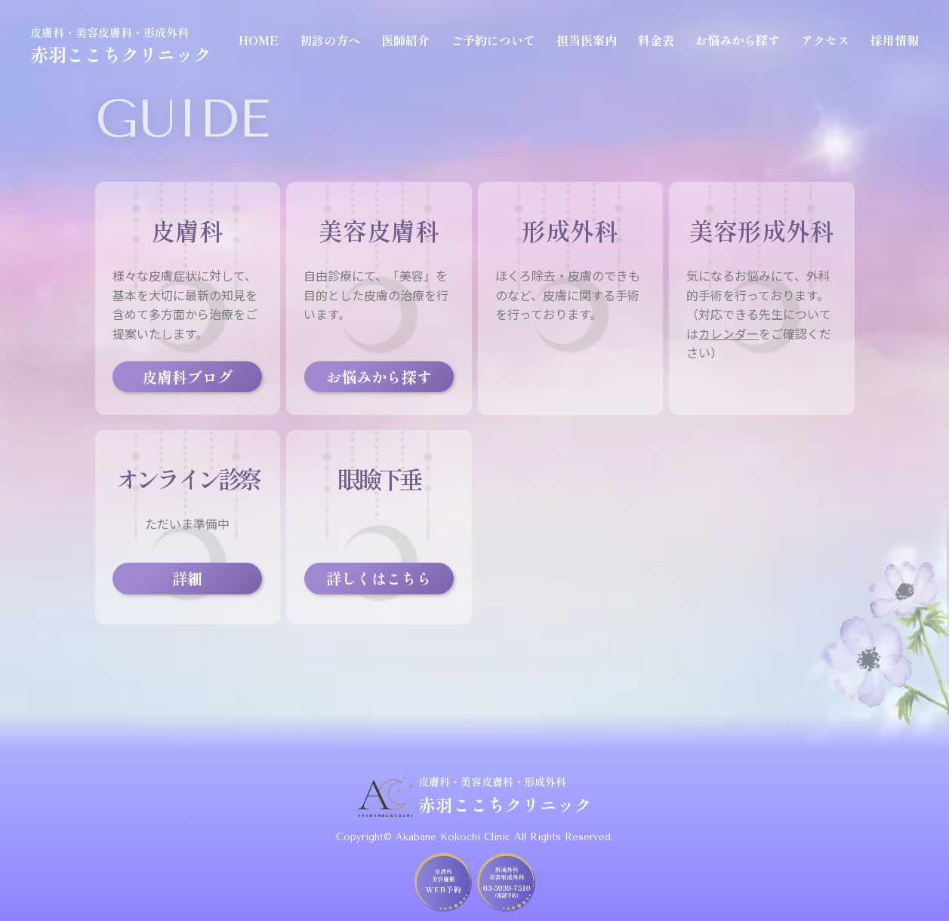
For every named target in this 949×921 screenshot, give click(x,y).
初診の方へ (330, 40)
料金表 (656, 40)
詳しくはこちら (379, 578)
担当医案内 (586, 40)
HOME (259, 40)
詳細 (187, 578)
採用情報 (894, 40)
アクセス (825, 40)
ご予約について (493, 40)
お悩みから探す (737, 40)
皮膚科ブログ (187, 377)
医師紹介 (405, 40)
